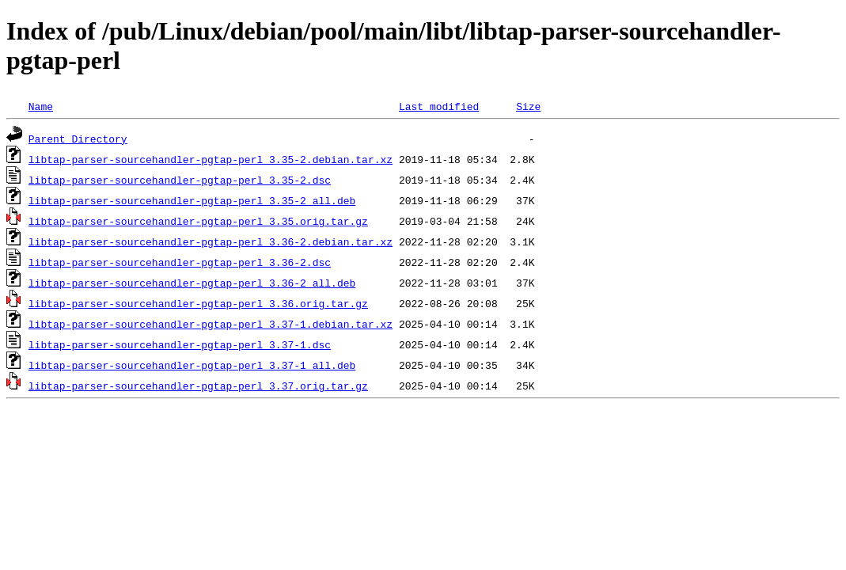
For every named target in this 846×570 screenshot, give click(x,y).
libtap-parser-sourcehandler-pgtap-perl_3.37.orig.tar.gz (198, 385)
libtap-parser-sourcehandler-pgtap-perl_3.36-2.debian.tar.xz (210, 241)
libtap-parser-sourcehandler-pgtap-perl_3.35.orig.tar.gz (198, 221)
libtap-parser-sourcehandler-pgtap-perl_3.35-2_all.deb (191, 200)
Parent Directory (77, 138)
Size (528, 106)
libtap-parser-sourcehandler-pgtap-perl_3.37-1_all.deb (191, 365)
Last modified (439, 106)
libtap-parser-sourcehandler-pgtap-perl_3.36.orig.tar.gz (198, 303)
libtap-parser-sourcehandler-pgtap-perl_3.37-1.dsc (179, 344)
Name (40, 106)
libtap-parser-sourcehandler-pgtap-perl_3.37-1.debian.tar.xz (210, 324)
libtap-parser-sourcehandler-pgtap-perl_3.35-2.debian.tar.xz (210, 159)
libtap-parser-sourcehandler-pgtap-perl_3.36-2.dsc (179, 262)
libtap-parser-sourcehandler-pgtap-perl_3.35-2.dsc (179, 180)
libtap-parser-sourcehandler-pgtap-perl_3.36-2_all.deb (191, 283)
